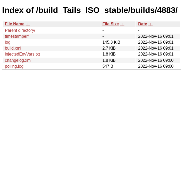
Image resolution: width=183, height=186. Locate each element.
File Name (15, 24)
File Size (110, 24)
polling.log (14, 66)
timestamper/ (17, 36)
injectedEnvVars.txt (22, 54)
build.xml (13, 48)
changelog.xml (18, 60)
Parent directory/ (20, 30)
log (7, 42)
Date (142, 24)
